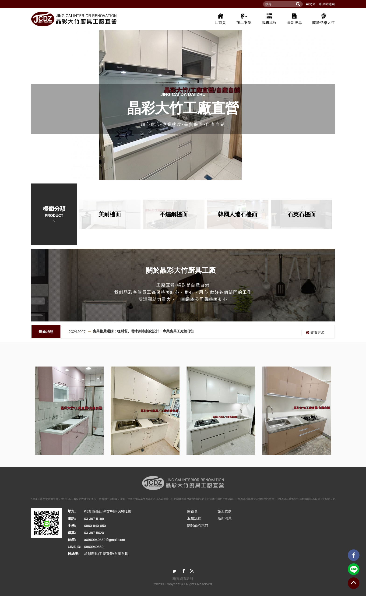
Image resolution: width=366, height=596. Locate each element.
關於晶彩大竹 (323, 19)
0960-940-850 (95, 526)
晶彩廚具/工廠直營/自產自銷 (106, 554)
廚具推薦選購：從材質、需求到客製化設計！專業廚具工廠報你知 (143, 331)
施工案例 (243, 19)
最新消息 (294, 19)
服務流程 (269, 19)
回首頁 (220, 19)
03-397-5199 (94, 519)
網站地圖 (329, 4)
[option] (183, 104)
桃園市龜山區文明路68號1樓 (107, 511)
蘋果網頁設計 (183, 579)
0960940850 (93, 547)
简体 (312, 4)
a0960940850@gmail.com (104, 540)
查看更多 (314, 333)
